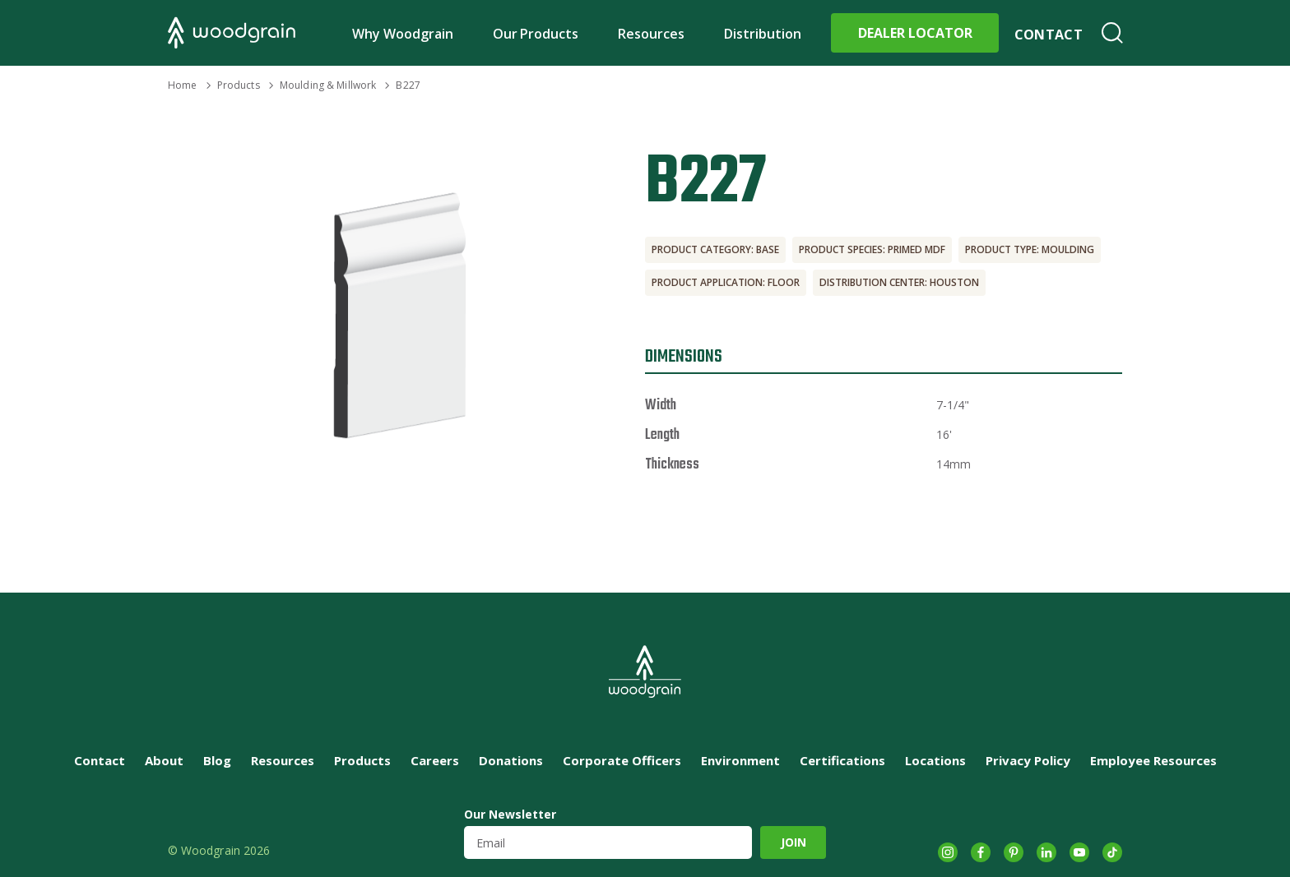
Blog (217, 760)
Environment (740, 760)
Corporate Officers (622, 760)
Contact (1048, 34)
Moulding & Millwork (328, 85)
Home (182, 85)
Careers (435, 760)
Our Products (536, 34)
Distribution (762, 34)
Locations (935, 760)
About (164, 760)
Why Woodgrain (402, 34)
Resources (651, 34)
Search (1112, 33)
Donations (511, 760)
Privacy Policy (1028, 760)
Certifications (842, 760)
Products (238, 85)
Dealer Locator (915, 33)
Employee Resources (1153, 760)
